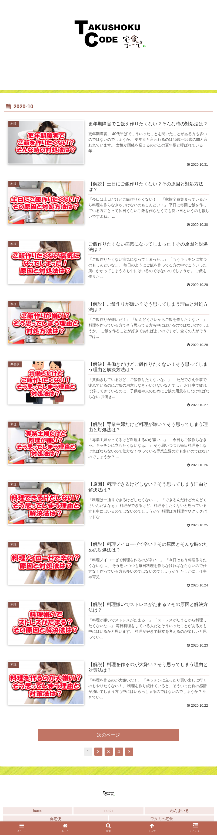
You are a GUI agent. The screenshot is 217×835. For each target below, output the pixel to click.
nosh (108, 812)
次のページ (108, 735)
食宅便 (55, 820)
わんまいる (179, 812)
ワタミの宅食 (161, 820)
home (37, 812)
